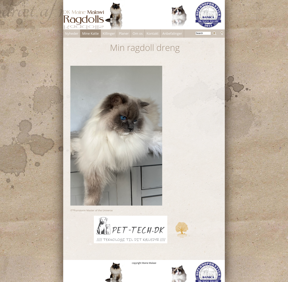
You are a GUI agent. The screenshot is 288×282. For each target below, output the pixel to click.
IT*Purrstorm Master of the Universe (91, 210)
